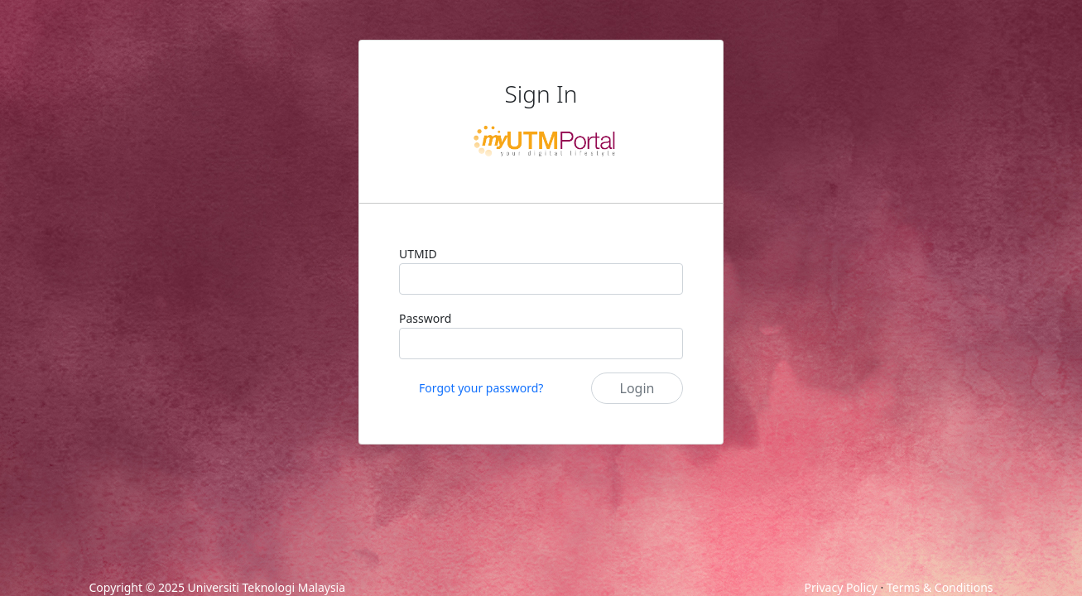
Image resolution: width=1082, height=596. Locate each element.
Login (637, 388)
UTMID (418, 254)
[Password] (541, 343)
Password (425, 318)
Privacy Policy (841, 587)
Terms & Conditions (940, 587)
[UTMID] (541, 279)
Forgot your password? (481, 388)
